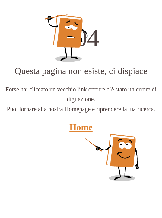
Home (81, 127)
